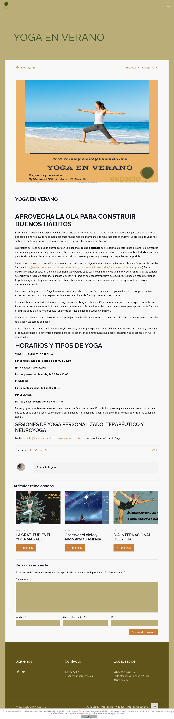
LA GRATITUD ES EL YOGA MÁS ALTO (33, 537)
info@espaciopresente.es (41, 438)
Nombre (20, 617)
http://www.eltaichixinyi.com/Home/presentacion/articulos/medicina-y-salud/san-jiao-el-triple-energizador (83, 267)
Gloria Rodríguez (46, 467)
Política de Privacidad (113, 706)
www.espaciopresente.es (70, 438)
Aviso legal (92, 706)
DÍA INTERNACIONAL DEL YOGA (132, 537)
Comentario (22, 579)
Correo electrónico (74, 617)
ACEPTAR (88, 717)
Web (113, 617)
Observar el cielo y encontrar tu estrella (83, 537)
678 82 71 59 (72, 671)
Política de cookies (137, 706)
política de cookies (79, 713)
